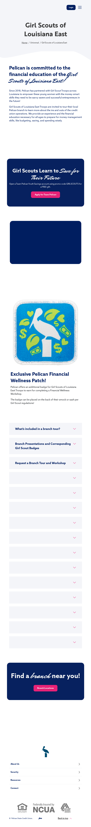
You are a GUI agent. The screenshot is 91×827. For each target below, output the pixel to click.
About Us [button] (15, 764)
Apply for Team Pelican (45, 194)
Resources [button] (15, 780)
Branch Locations (45, 688)
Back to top (65, 818)
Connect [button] (14, 788)
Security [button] (14, 772)
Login (71, 7)
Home (24, 42)
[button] (45, 429)
